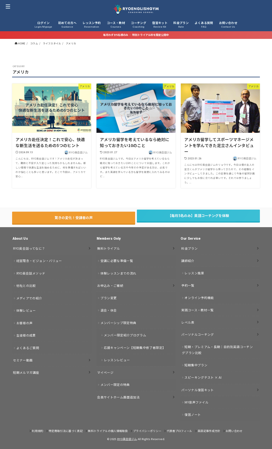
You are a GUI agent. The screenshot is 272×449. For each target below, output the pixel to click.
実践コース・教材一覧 (197, 310)
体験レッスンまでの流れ (118, 273)
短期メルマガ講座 (26, 372)
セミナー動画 (23, 360)
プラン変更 (109, 298)
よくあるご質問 (27, 348)
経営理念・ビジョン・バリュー (39, 260)
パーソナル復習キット (197, 390)
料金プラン (189, 248)
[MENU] (8, 6)
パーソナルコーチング (197, 334)
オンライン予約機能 (199, 297)
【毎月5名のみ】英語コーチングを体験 (198, 217)
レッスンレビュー (117, 360)
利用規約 (37, 431)
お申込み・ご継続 (110, 285)
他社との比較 (26, 285)
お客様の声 (24, 323)
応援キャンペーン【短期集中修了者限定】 (135, 347)
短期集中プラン (195, 365)
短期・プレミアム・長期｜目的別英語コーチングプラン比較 (217, 349)
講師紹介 (187, 260)
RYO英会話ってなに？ (29, 248)
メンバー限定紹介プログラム (125, 335)
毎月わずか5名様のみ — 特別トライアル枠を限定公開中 (136, 35)
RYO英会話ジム (127, 439)
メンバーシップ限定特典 (118, 322)
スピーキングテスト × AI (203, 377)
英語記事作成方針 (209, 431)
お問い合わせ (234, 431)
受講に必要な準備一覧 (117, 260)
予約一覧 (187, 285)
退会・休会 (109, 310)
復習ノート (192, 414)
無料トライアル (108, 248)
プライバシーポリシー (147, 431)
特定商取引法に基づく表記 (66, 431)
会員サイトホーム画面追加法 (118, 397)
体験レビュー (26, 310)
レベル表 (187, 322)
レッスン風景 (194, 273)
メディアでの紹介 (29, 298)
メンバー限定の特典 (115, 384)
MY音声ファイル (196, 402)
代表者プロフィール (179, 431)
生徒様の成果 (26, 335)
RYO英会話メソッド (30, 273)
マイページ (105, 372)
